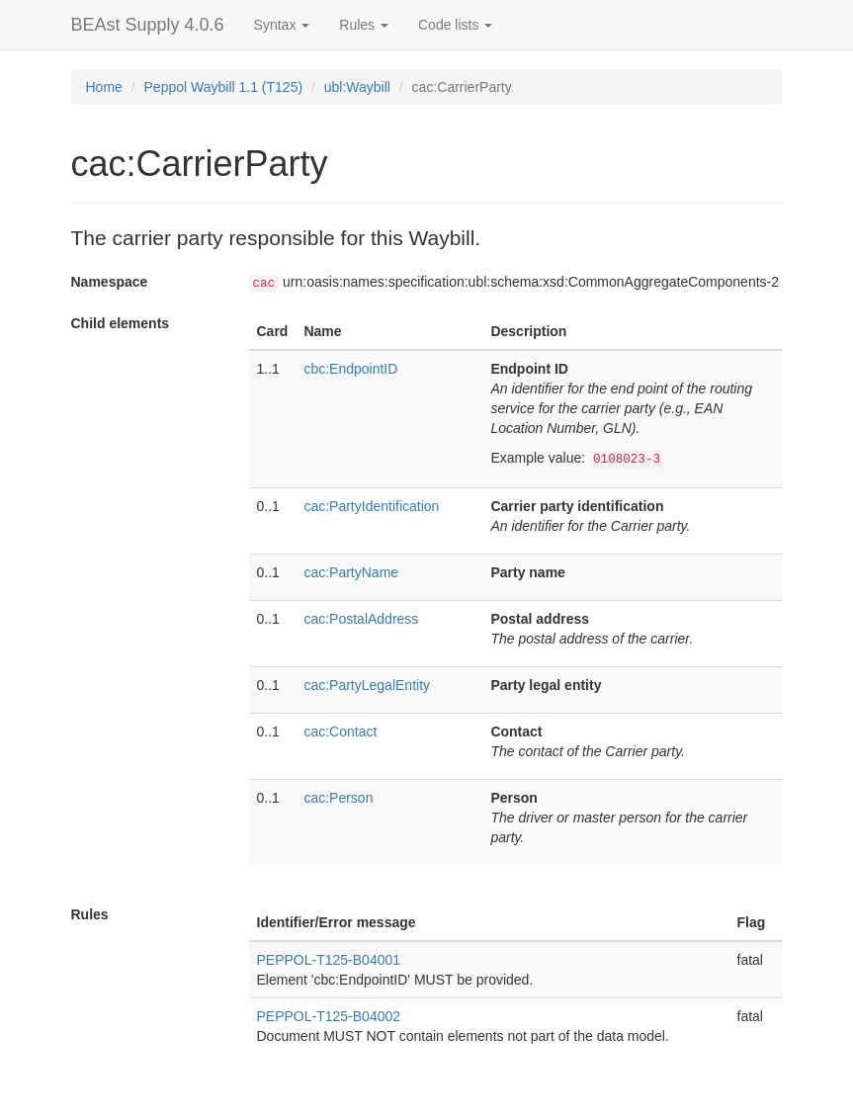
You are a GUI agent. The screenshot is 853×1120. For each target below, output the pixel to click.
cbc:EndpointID (350, 369)
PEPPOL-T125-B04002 (329, 1016)
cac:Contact (340, 731)
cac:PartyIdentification (371, 506)
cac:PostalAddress (360, 619)
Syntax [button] (282, 25)
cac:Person (338, 798)
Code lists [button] (455, 25)
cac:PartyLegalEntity (366, 685)
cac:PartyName (350, 572)
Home (104, 87)
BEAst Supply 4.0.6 (147, 25)
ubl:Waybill (357, 87)
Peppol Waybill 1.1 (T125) (223, 87)
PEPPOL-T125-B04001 (329, 960)
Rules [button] (363, 25)
